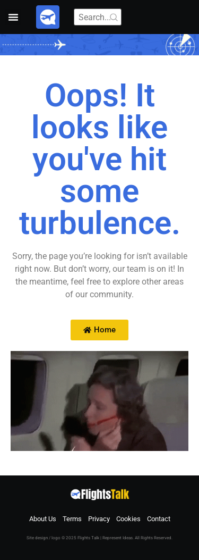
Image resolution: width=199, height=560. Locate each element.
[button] (13, 17)
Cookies (128, 519)
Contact (158, 519)
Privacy (99, 519)
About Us (42, 519)
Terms (72, 519)
